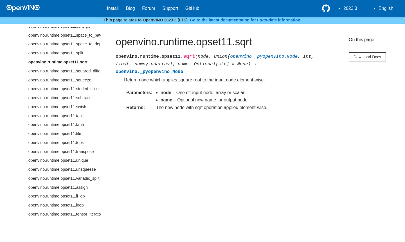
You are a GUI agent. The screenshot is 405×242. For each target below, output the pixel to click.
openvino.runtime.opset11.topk (56, 142)
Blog (130, 8)
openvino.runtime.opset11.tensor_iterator (64, 214)
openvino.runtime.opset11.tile (54, 133)
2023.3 (350, 8)
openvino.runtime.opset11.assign (58, 187)
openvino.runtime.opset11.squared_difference (64, 71)
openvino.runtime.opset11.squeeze (59, 80)
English (386, 8)
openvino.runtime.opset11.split (55, 53)
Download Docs (367, 57)
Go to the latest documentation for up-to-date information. (246, 20)
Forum (148, 8)
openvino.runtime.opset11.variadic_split (64, 178)
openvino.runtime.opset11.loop (56, 205)
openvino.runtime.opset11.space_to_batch (64, 35)
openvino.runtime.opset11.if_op (56, 196)
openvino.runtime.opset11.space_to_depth (64, 44)
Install (113, 8)
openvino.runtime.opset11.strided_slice (63, 88)
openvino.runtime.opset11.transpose (61, 151)
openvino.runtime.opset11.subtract (59, 98)
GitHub (192, 8)
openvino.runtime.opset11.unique (58, 160)
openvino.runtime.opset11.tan (55, 116)
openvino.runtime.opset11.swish (57, 107)
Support (170, 8)
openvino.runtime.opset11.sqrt (57, 62)
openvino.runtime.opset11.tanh (56, 124)
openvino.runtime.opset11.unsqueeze (62, 169)
